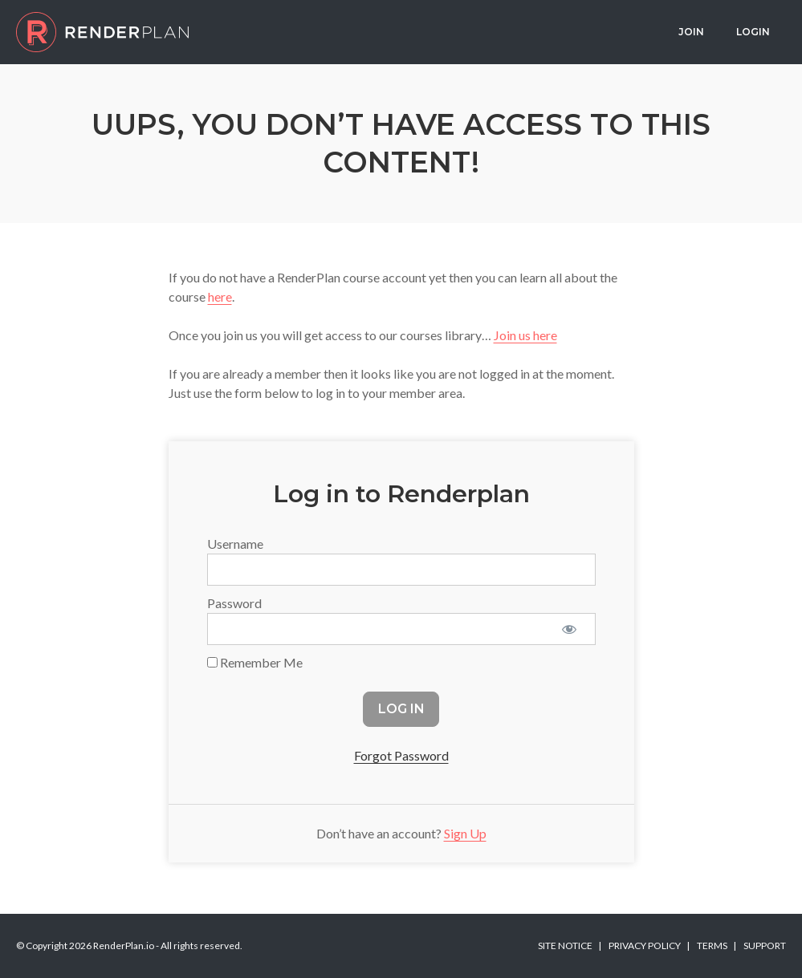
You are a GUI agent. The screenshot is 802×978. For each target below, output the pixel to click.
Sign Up (465, 833)
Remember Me (255, 662)
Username (235, 543)
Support (764, 945)
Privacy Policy (645, 945)
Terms (712, 945)
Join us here (525, 335)
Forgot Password (401, 755)
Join (691, 32)
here (220, 296)
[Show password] (569, 629)
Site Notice (565, 945)
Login (753, 32)
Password (234, 603)
